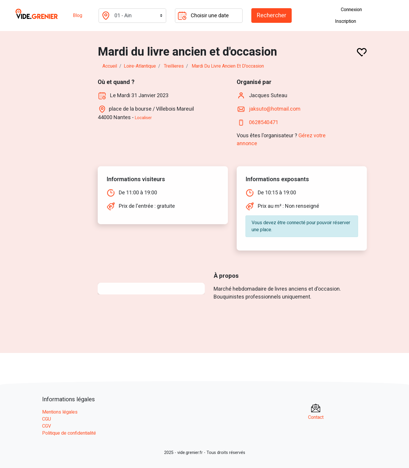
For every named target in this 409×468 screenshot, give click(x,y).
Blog (77, 15)
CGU (46, 419)
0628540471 (263, 122)
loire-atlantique (140, 66)
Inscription (345, 21)
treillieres (174, 66)
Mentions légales (60, 412)
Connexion (351, 9)
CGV (46, 426)
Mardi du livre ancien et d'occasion (228, 66)
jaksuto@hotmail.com (274, 109)
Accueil (109, 66)
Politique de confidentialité (69, 433)
